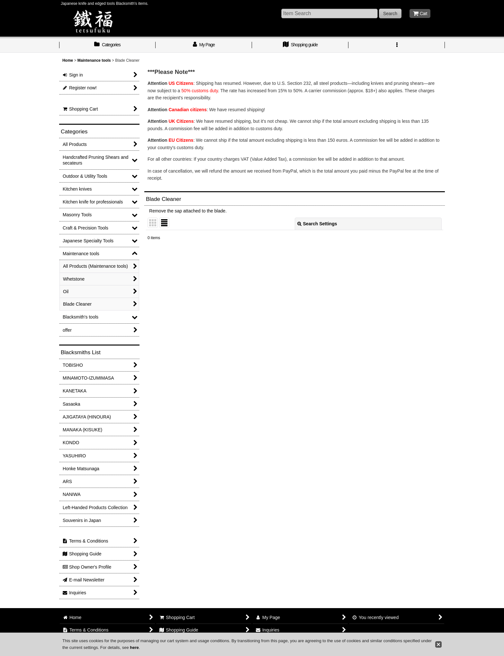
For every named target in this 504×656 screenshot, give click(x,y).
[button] (396, 45)
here (134, 647)
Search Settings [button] (317, 223)
